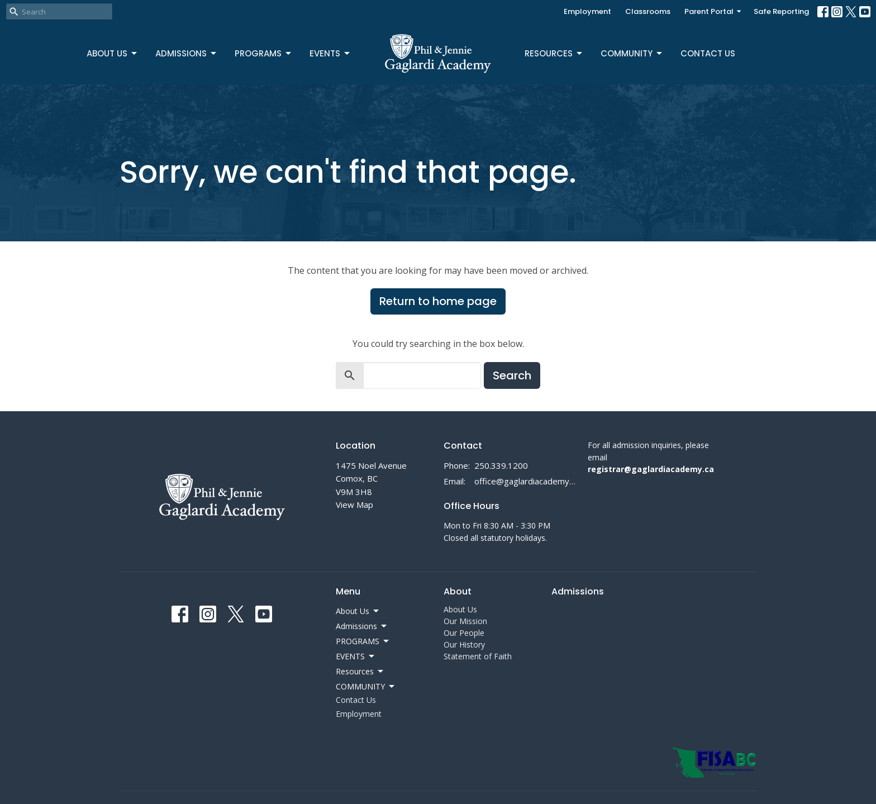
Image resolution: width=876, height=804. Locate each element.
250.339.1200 (501, 465)
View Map (354, 504)
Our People (464, 632)
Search (512, 375)
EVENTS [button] (356, 656)
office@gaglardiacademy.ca (525, 481)
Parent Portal (713, 11)
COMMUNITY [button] (366, 686)
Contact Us (707, 53)
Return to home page (438, 301)
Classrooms (647, 11)
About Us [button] (358, 611)
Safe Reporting (781, 11)
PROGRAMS (264, 53)
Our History (464, 644)
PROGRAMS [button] (363, 641)
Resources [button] (360, 671)
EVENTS (330, 53)
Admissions (186, 53)
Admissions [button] (362, 626)
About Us (113, 53)
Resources (554, 53)
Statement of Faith (478, 656)
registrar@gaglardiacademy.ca (651, 469)
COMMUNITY (632, 53)
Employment (587, 11)
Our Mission (465, 621)
